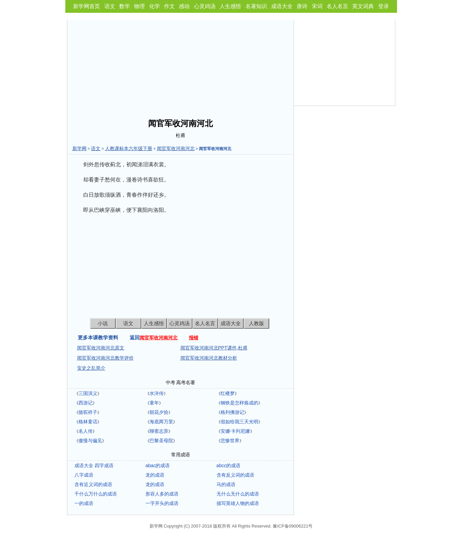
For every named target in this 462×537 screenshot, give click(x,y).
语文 (109, 6)
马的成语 (226, 484)
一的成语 (83, 503)
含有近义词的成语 (93, 484)
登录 (383, 6)
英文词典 (363, 6)
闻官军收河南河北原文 (100, 347)
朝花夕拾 (159, 412)
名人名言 (337, 6)
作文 (169, 6)
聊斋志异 (159, 431)
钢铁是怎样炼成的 (239, 402)
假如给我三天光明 (239, 421)
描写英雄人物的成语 (238, 503)
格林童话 (87, 421)
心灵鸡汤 (205, 6)
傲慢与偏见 (90, 440)
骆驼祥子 (87, 412)
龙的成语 (154, 475)
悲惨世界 (230, 440)
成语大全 (282, 6)
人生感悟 (230, 6)
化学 (154, 6)
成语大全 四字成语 (93, 465)
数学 (124, 6)
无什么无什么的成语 (238, 494)
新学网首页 (86, 6)
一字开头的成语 (161, 503)
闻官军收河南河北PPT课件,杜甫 (214, 347)
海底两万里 (161, 421)
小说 (103, 323)
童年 (154, 402)
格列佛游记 (232, 412)
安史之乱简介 (91, 368)
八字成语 (83, 475)
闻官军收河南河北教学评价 (105, 358)
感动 (184, 6)
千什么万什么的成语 (95, 494)
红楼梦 (228, 393)
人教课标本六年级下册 (128, 148)
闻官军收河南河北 (176, 148)
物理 (139, 6)
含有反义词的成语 (235, 475)
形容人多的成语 (161, 494)
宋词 (317, 6)
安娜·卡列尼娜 (235, 431)
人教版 (256, 323)
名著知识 (256, 6)
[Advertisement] (180, 67)
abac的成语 (157, 465)
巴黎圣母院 (161, 440)
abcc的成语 (229, 465)
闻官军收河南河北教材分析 (208, 358)
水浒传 (157, 393)
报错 (193, 337)
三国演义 (87, 393)
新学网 (79, 148)
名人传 (85, 431)
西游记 (85, 402)
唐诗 (302, 6)
